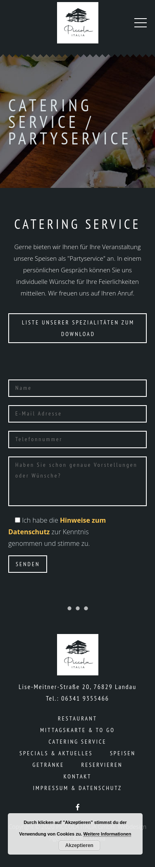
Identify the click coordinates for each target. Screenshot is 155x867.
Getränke (48, 765)
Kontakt (78, 776)
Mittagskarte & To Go (77, 730)
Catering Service (78, 741)
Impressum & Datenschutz (77, 788)
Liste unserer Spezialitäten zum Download (78, 328)
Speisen (123, 753)
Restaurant (77, 718)
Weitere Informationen (107, 833)
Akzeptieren (79, 845)
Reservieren (102, 765)
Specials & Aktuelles (56, 753)
